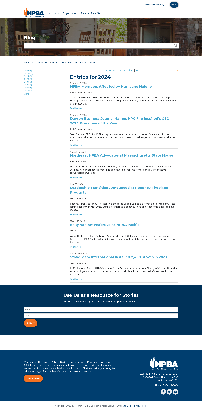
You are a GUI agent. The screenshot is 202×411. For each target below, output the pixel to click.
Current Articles (113, 70)
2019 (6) (28, 90)
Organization (70, 13)
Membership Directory (154, 4)
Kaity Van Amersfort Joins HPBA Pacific (105, 225)
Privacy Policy (140, 406)
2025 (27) (28, 73)
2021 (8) (28, 84)
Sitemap (127, 406)
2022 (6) (28, 81)
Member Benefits (90, 13)
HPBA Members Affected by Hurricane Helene (111, 86)
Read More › (76, 108)
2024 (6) (28, 76)
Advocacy (54, 13)
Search (139, 70)
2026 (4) (28, 70)
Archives (128, 70)
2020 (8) (28, 87)
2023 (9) (28, 79)
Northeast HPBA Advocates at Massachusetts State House (121, 155)
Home (27, 62)
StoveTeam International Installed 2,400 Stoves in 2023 (118, 257)
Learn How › (33, 378)
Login (174, 4)
